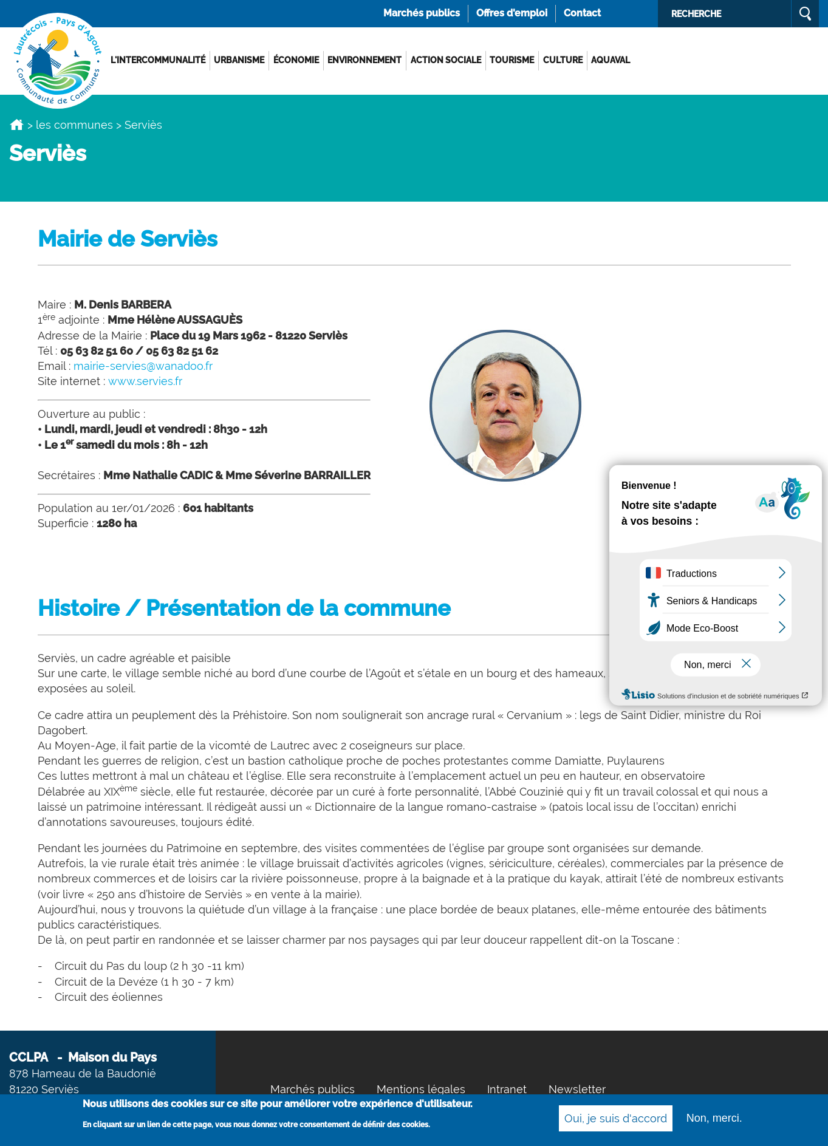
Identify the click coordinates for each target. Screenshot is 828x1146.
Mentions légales (421, 1089)
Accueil (16, 124)
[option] (414, 94)
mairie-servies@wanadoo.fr (143, 366)
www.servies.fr (145, 381)
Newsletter (577, 1089)
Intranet (507, 1089)
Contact (582, 13)
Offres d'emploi (511, 13)
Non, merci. (714, 1119)
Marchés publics (421, 13)
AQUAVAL (610, 60)
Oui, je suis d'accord (615, 1119)
